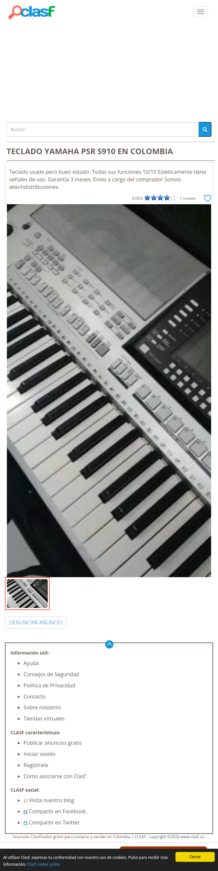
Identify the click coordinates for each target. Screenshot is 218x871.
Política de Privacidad (49, 685)
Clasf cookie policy (43, 864)
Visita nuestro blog (49, 800)
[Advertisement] (109, 69)
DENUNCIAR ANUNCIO (35, 622)
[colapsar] (200, 11)
